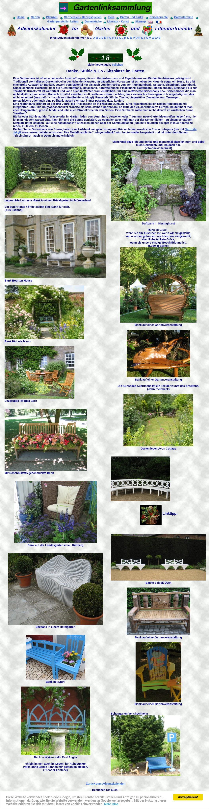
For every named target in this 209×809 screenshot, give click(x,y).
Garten (33, 17)
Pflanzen (49, 17)
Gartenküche (91, 21)
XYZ (157, 37)
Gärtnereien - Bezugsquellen (83, 17)
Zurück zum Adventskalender (105, 783)
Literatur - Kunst (116, 21)
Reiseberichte (158, 17)
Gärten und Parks (129, 17)
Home (18, 17)
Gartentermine (181, 17)
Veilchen (117, 64)
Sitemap (138, 21)
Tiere (111, 17)
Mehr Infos (111, 804)
